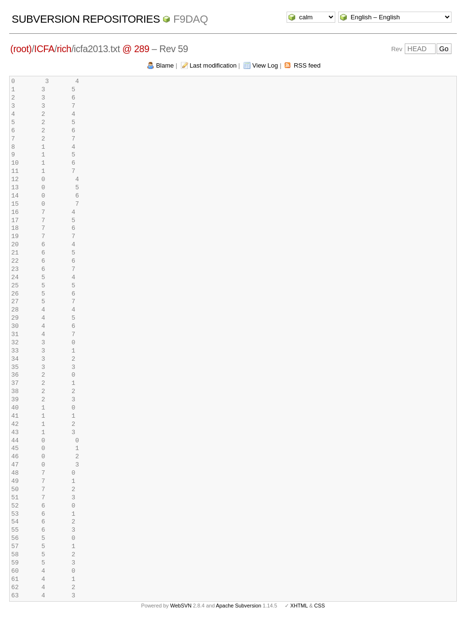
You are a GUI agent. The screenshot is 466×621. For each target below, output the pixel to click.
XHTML (299, 605)
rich (64, 48)
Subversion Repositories (86, 19)
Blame (165, 65)
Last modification (213, 65)
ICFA (44, 48)
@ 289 (136, 48)
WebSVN (181, 605)
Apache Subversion (238, 605)
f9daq (190, 19)
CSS (319, 605)
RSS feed (307, 65)
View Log (265, 65)
